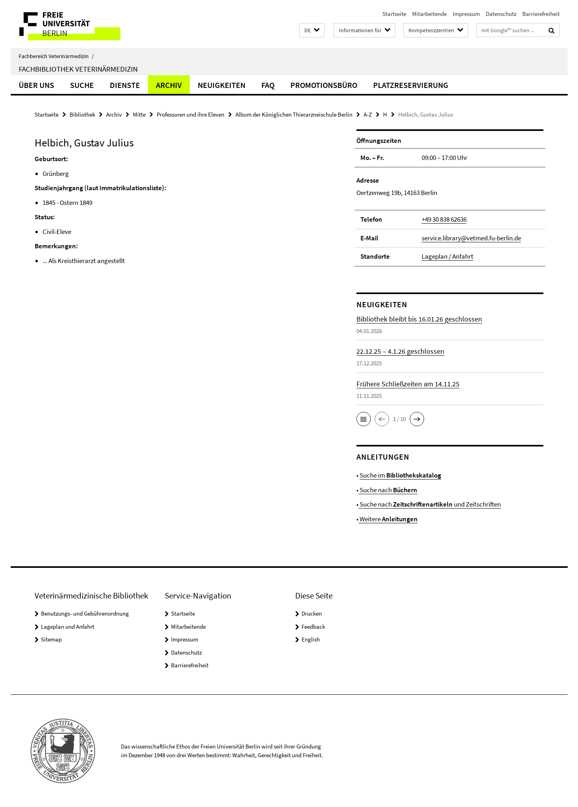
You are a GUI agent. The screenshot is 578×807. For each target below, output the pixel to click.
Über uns (36, 85)
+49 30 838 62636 (444, 219)
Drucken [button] (312, 613)
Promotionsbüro (323, 85)
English (311, 639)
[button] (312, 30)
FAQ (267, 85)
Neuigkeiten (221, 85)
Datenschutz (501, 14)
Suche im (400, 475)
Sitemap (51, 639)
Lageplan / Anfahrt (447, 256)
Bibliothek (82, 114)
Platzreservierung (410, 85)
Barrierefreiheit (541, 14)
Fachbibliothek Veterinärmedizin (78, 69)
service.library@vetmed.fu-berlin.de (471, 238)
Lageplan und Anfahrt (67, 626)
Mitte (139, 114)
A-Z (368, 114)
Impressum (466, 14)
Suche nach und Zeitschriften (429, 504)
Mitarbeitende (429, 14)
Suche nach (387, 489)
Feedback (313, 626)
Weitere (388, 519)
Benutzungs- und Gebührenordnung (85, 613)
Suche (82, 85)
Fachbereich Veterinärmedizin (56, 56)
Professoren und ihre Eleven (190, 114)
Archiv (169, 85)
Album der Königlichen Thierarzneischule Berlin (293, 114)
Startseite (394, 14)
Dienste (125, 85)
